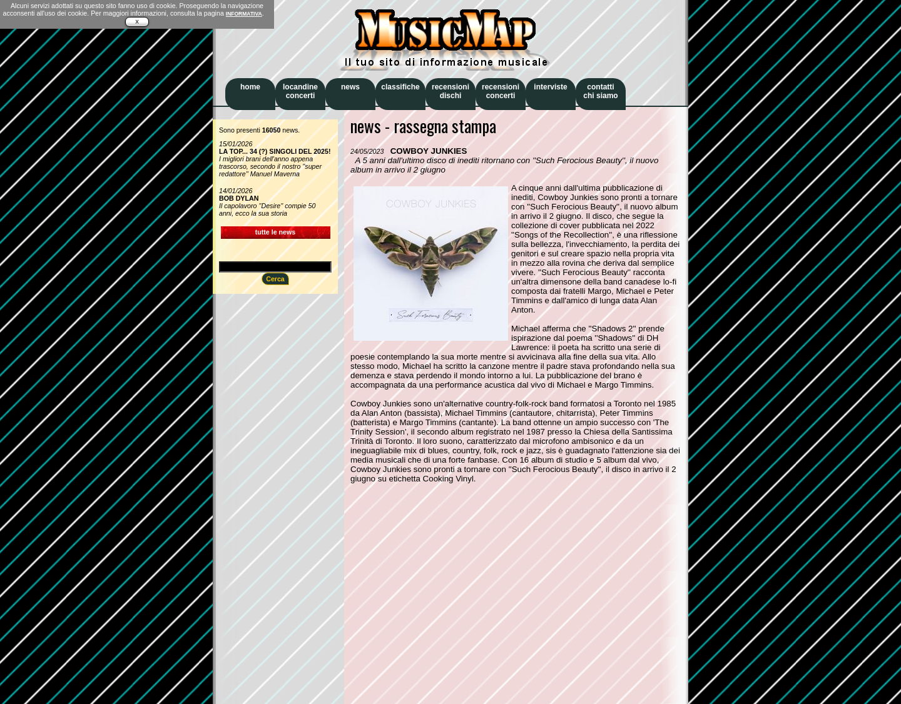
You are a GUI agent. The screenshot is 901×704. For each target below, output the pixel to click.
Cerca (275, 279)
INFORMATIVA (244, 14)
